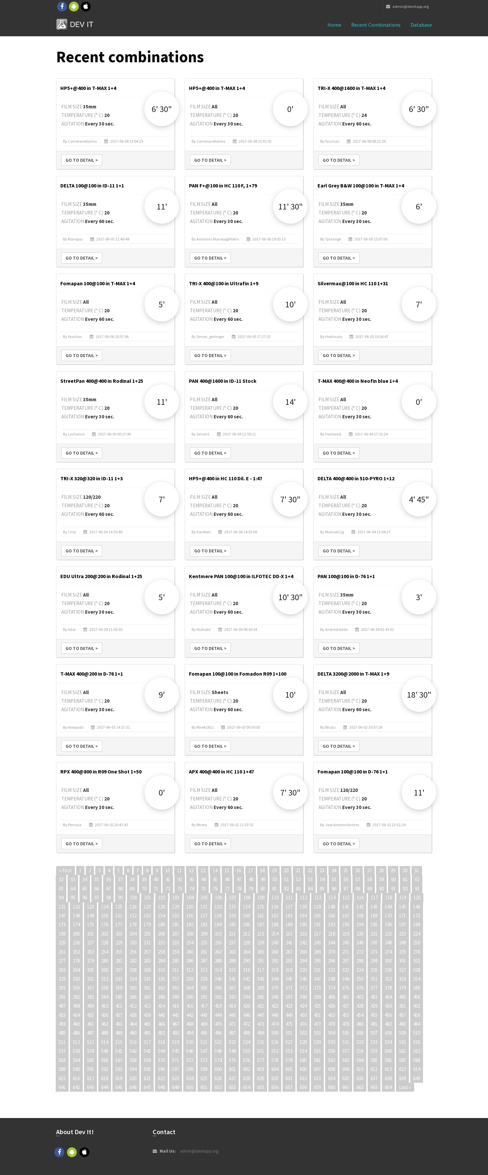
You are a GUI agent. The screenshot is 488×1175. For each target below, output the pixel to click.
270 (331, 952)
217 (317, 934)
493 (175, 1033)
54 (322, 879)
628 (246, 1078)
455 (374, 1015)
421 (260, 1006)
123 (90, 907)
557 (345, 1051)
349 (345, 979)
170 (388, 915)
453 (345, 1015)
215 (289, 934)
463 (118, 1024)
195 (374, 924)
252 (76, 952)
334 (133, 979)
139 (317, 907)
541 (118, 1051)
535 (402, 1042)
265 (260, 952)
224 (416, 934)
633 (317, 1078)
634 (331, 1078)
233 (175, 942)
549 (232, 1051)
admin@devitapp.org (407, 6)
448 (274, 1015)
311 (175, 970)
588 (416, 1060)
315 (232, 970)
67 (108, 888)
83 (298, 888)
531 (345, 1042)
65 (84, 888)
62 (417, 879)
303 (62, 970)
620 (133, 1078)
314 (218, 970)
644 (104, 1087)
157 (203, 915)
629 (260, 1078)
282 (133, 961)
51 (286, 879)
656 (274, 1087)
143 (374, 907)
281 (118, 961)
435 (90, 1015)
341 (232, 979)
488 (104, 1033)
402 (359, 997)
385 (118, 997)
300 (388, 961)
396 (274, 997)
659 (317, 1087)
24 (333, 870)
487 (90, 1033)
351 (374, 979)
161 (260, 915)
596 (161, 1069)
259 (175, 952)
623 (175, 1078)
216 (303, 934)
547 (203, 1051)
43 (191, 879)
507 (374, 1033)
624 (189, 1078)
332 (104, 979)
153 (147, 915)
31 (416, 870)
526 (274, 1042)
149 (90, 915)
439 (147, 1015)
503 (317, 1033)
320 (303, 970)
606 (303, 1069)
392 (218, 997)
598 (189, 1069)
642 (76, 1087)
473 (260, 1024)
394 (246, 997)
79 (251, 888)
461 (90, 1024)
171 (402, 915)
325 (374, 970)
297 (345, 961)
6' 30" (162, 108)
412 (133, 1006)
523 (232, 1042)
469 (203, 1024)
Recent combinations (376, 24)
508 (388, 1033)
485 (62, 1033)
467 (175, 1024)
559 (374, 1051)
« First (65, 870)
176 (104, 924)
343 (260, 979)
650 (189, 1087)
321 (317, 970)
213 (260, 934)
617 (90, 1078)
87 (346, 888)
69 (132, 888)
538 (76, 1051)
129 (175, 907)
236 (218, 942)
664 (388, 1087)
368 (246, 988)
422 (274, 1006)
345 (289, 979)
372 (303, 988)
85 (322, 888)
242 (303, 942)
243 (317, 942)
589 (62, 1069)
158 (218, 915)
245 (345, 942)
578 (274, 1060)
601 (232, 1069)
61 (405, 879)
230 (133, 942)
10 (167, 870)
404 (388, 997)
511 (62, 1042)
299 (374, 961)
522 (218, 1042)
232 (161, 942)
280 (104, 961)
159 (232, 915)
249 (402, 942)
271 (345, 952)
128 (161, 907)
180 (161, 924)
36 (108, 879)
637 (374, 1078)
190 (303, 924)
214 (274, 934)
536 (416, 1042)
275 (402, 952)
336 (161, 979)
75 (203, 888)
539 (90, 1051)
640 (416, 1078)
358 (104, 988)
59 (381, 879)
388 (161, 997)
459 (62, 1024)
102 (161, 897)
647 (147, 1087)
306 (104, 970)
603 (260, 1069)
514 (104, 1042)
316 (246, 970)
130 (189, 907)
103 (175, 897)
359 (118, 988)
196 (388, 924)
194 (359, 924)
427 (345, 1006)
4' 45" (419, 499)
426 (331, 1006)
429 (374, 1006)
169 (374, 915)
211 (232, 934)
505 (345, 1033)
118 (388, 897)
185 (232, 924)
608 (331, 1069)
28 (381, 870)
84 (310, 888)
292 (274, 961)
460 (76, 1024)
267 (289, 952)
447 (260, 1015)
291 (260, 961)
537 (62, 1051)
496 (218, 1033)
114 (331, 897)
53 (310, 879)
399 (317, 997)
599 (203, 1069)
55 (334, 879)
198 (416, 924)
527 (289, 1042)
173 (62, 924)
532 (359, 1042)
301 (402, 961)
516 (133, 1042)
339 (203, 979)
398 (303, 997)
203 (118, 934)
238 (246, 942)
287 (203, 961)
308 (133, 970)
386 (133, 997)
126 (133, 907)
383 (90, 997)
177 (118, 924)
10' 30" (290, 597)
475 (289, 1024)
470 (218, 1024)
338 (189, 979)
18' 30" (419, 694)
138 (303, 907)
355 (62, 988)
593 (118, 1069)
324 (359, 970)
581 (317, 1060)
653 (232, 1087)
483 (402, 1024)
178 (133, 924)
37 (120, 879)
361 (147, 988)
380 (416, 988)
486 (76, 1033)
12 (191, 870)
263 (232, 952)
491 (147, 1033)
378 (388, 988)
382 (76, 997)
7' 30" (290, 499)
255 (118, 952)
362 (161, 988)
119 (402, 897)
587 (402, 1060)
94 (61, 897)
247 (374, 942)
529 (317, 1042)
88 (357, 888)
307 (118, 970)
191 (317, 924)
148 (76, 915)
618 (104, 1078)
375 (345, 988)
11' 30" (290, 206)
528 (303, 1042)
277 (62, 961)
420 (246, 1006)
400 (331, 997)
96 (84, 897)
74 (191, 888)
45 (215, 879)
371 (289, 988)
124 (104, 907)
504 (331, 1033)
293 (289, 961)
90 (381, 888)
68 (120, 888)
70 (144, 888)
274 (388, 952)
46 (227, 879)
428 (359, 1006)
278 (76, 961)
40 (156, 879)
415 (175, 1006)
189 (289, 924)
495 (203, 1033)
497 (232, 1033)
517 (147, 1042)
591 (90, 1069)
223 (402, 934)
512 (76, 1042)
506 (359, 1033)
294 (303, 961)
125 (118, 907)
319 (289, 970)
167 (345, 915)
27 (369, 870)
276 (416, 952)
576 (246, 1060)
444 (218, 1015)
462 (104, 1024)
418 (218, 1006)
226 (76, 942)
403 (374, 997)
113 (317, 897)
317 (260, 970)
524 (246, 1042)
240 (274, 942)
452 (331, 1015)
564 (76, 1060)
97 (96, 897)
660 (331, 1087)
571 (175, 1060)
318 (274, 970)
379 (402, 988)
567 (118, 1060)
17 (250, 870)
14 (215, 870)
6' (419, 206)
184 (218, 924)
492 (161, 1033)
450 (303, 1015)
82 (286, 888)
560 (388, 1051)
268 (303, 952)
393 (232, 997)
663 (374, 1087)
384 (104, 997)
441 (175, 1015)
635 (345, 1078)
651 (203, 1087)
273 (374, 952)
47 (239, 879)
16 (238, 870)
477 (317, 1024)
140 (331, 907)
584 (359, 1060)
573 (203, 1060)
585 (374, 1060)
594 (133, 1069)
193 (345, 924)
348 (331, 979)
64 (73, 888)
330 (76, 979)
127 (147, 907)
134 (246, 907)
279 (90, 961)
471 (232, 1024)
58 (369, 879)
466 (161, 1024)
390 (189, 997)
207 (175, 934)
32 (61, 879)
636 (359, 1078)
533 (374, 1042)
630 (274, 1078)
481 (374, 1024)
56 (346, 879)
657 (289, 1087)
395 (260, 997)
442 (189, 1015)
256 (133, 952)
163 (289, 915)
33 (73, 879)
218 (331, 934)
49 (262, 879)
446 (246, 1015)
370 (274, 988)
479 (345, 1024)
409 (90, 1006)
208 (189, 934)
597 (175, 1069)
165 (317, 915)
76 (215, 888)
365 (203, 988)
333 (118, 979)
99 (120, 897)
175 (90, 924)
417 (203, 1006)
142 (359, 907)
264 (246, 952)
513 (90, 1042)
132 (218, 907)
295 (317, 961)
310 (161, 970)
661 (345, 1087)
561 (402, 1051)
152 (133, 915)
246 (359, 942)
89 (369, 888)
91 (393, 888)
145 (402, 907)
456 (388, 1015)
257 (147, 952)
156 (189, 915)
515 (118, 1042)
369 (260, 988)
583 (345, 1060)
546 (189, 1051)
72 (168, 888)
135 (260, 907)
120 (416, 897)
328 (416, 970)
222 (388, 934)
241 (289, 942)
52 (298, 879)
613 (402, 1069)
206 (161, 934)
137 (289, 907)
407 (62, 1006)
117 (374, 897)
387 (147, 997)
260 (189, 952)
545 (175, 1051)
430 (388, 1006)
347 (317, 979)
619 (118, 1078)
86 (334, 888)
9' (162, 694)
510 (416, 1033)
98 (108, 897)
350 (359, 979)
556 (331, 1051)
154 (161, 915)
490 (133, 1033)
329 (62, 979)
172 (416, 915)
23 (322, 870)
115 (346, 897)
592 (104, 1069)
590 (76, 1069)
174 (76, 924)
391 (203, 997)
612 (388, 1069)
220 (359, 934)
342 (246, 979)
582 (331, 1060)
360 (133, 988)
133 (232, 907)
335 (147, 979)
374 (331, 988)
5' (162, 304)
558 (359, 1051)
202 (104, 934)
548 (218, 1051)
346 (303, 979)
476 (303, 1024)
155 (175, 915)
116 (360, 897)
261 (203, 952)
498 (246, 1033)
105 (204, 897)
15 (227, 870)
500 (274, 1033)
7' (419, 304)
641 (62, 1087)
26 (357, 870)
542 (133, 1051)
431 (402, 1006)
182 (189, 924)
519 (175, 1042)
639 (402, 1078)
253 (90, 952)
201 (90, 934)
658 (303, 1087)
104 (190, 897)
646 (133, 1087)
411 (118, 1006)
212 (246, 934)
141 (345, 907)
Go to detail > (82, 160)
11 (179, 870)
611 (374, 1069)
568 (133, 1060)
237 (232, 942)
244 (331, 942)
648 (161, 1087)
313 (203, 970)
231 (147, 942)
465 (147, 1024)
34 (84, 879)
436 (104, 1015)
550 (246, 1051)
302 (416, 961)
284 (161, 961)
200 (76, 934)
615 (62, 1078)
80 (262, 888)
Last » (405, 1087)
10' (290, 304)
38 (132, 879)
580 (303, 1060)
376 (359, 988)
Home (334, 24)
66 (96, 888)
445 (232, 1015)
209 (203, 934)
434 (76, 1015)
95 (73, 897)
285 (175, 961)
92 (405, 888)
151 (118, 915)
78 (239, 888)
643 (90, 1087)
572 (189, 1060)
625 (203, 1078)
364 (189, 988)
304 (76, 970)
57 (357, 879)
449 (289, 1015)
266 (274, 952)
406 (416, 997)
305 (90, 970)
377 (374, 988)
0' (290, 108)
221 (374, 934)
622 (161, 1078)
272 (359, 952)
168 (359, 915)
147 (62, 915)
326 (388, 970)
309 (147, 970)
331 (90, 979)
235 (203, 942)
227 (90, 942)
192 (331, 924)
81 (274, 888)
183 (203, 924)
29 (393, 870)
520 (189, 1042)
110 (275, 897)
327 (402, 970)
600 (218, 1069)
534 (388, 1042)
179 (147, 924)
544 (161, 1051)
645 (118, 1087)
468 (189, 1024)
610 (359, 1069)
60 (393, 879)
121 (62, 907)
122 (76, 907)
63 (61, 888)
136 (274, 907)
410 (104, 1006)
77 (227, 888)
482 (388, 1024)
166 (331, 915)
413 (147, 1006)
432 (416, 1006)
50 (274, 879)
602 (246, 1069)
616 (76, 1078)
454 (359, 1015)
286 (189, 961)
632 (303, 1078)
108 (246, 897)
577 (260, 1060)
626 (218, 1078)
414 (161, 1006)
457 (402, 1015)
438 (133, 1015)
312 (189, 970)
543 (147, 1051)
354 (416, 979)
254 (104, 952)
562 (416, 1051)
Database (421, 24)
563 (62, 1060)
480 (359, 1024)
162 (274, 915)
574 (218, 1060)
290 (246, 961)
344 (274, 979)
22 (310, 870)
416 (189, 1006)
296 (331, 961)
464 (133, 1024)
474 (274, 1024)
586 (388, 1060)
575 (232, 1060)
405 (402, 997)
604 (274, 1069)
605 (289, 1069)
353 (402, 979)
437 (118, 1015)
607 (317, 1069)
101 (147, 897)
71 (156, 888)
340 (218, 979)
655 (260, 1087)
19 (274, 870)
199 (62, 934)
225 (62, 942)
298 (359, 961)
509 (402, 1033)
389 (175, 997)
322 (331, 970)
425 (317, 1006)
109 (261, 897)
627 (232, 1078)
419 (232, 1006)
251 (62, 952)
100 (133, 897)
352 (388, 979)
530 (331, 1042)
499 (260, 1033)
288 (218, 961)
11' (162, 206)
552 (274, 1051)
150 (104, 915)
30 (405, 870)
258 (161, 952)
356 (76, 988)
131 (203, 907)
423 (289, 1006)
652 (218, 1087)
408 (76, 1006)
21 (298, 870)
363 (175, 988)
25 (345, 870)
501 (289, 1033)
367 (232, 988)
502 (303, 1033)
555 (317, 1051)
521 (203, 1042)
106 (218, 897)
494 (189, 1033)
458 (416, 1015)
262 (218, 952)
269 (317, 952)
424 (303, 1006)
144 (388, 907)
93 (417, 888)
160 (246, 915)
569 (147, 1060)
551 (260, 1051)
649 (175, 1087)
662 (359, 1087)
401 (345, 997)
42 (179, 879)
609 (345, 1069)
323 (345, 970)
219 (345, 934)
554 (303, 1051)
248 (388, 942)
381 (62, 997)
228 (104, 942)
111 (289, 897)
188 (274, 924)
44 (203, 879)
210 (218, 934)
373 (317, 988)
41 (168, 879)
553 (289, 1051)
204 (133, 934)
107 (232, 897)
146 (416, 907)
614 (416, 1069)
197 (402, 924)
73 (179, 888)
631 (289, 1078)
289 (232, 961)
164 (303, 915)
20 (286, 870)
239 (260, 942)
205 (147, 934)
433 (62, 1015)
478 (331, 1024)
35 (96, 879)
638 (388, 1078)
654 (246, 1087)
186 (246, 924)
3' (419, 597)
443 (203, 1015)
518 (161, 1042)
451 (317, 1015)
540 (104, 1051)
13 (203, 870)
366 (218, 988)
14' (290, 401)
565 (90, 1060)
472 (246, 1024)
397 (289, 997)
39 (144, 879)
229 (118, 942)
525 (260, 1042)
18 (262, 870)
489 (118, 1033)
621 (147, 1078)
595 (147, 1069)
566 (104, 1060)
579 (289, 1060)
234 (189, 942)
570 (161, 1060)
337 (175, 979)
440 (161, 1015)
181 (175, 924)
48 (251, 879)
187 (260, 924)
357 (90, 988)
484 (416, 1024)
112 (303, 897)
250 (416, 942)
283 (147, 961)
